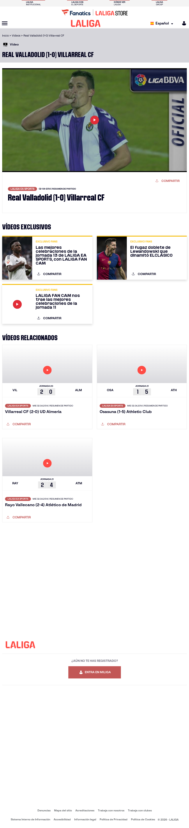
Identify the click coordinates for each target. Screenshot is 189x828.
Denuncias (44, 810)
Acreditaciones (84, 810)
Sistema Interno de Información (30, 819)
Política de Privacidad (113, 819)
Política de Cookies (143, 819)
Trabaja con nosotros (111, 810)
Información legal (85, 819)
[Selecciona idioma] (163, 23)
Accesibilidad (62, 819)
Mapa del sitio (63, 810)
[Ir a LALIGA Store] (94, 12)
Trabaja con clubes (140, 810)
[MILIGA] (182, 23)
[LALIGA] (86, 23)
